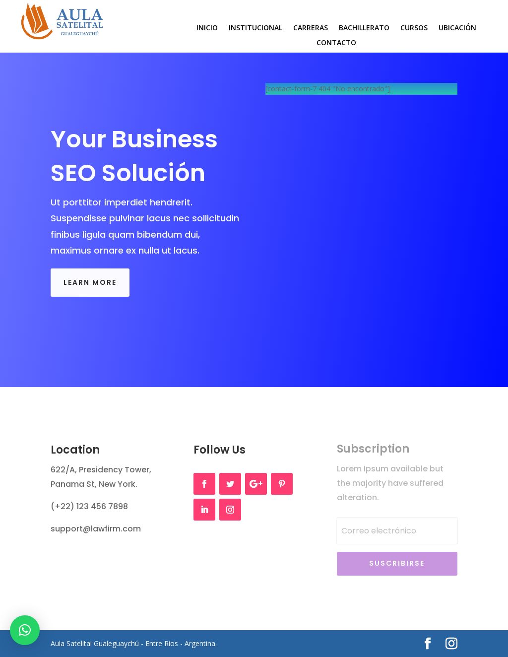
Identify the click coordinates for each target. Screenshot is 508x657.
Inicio (207, 28)
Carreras (310, 28)
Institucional (255, 28)
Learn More (90, 282)
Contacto (336, 43)
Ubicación (457, 28)
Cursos (414, 28)
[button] (25, 630)
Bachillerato (364, 28)
